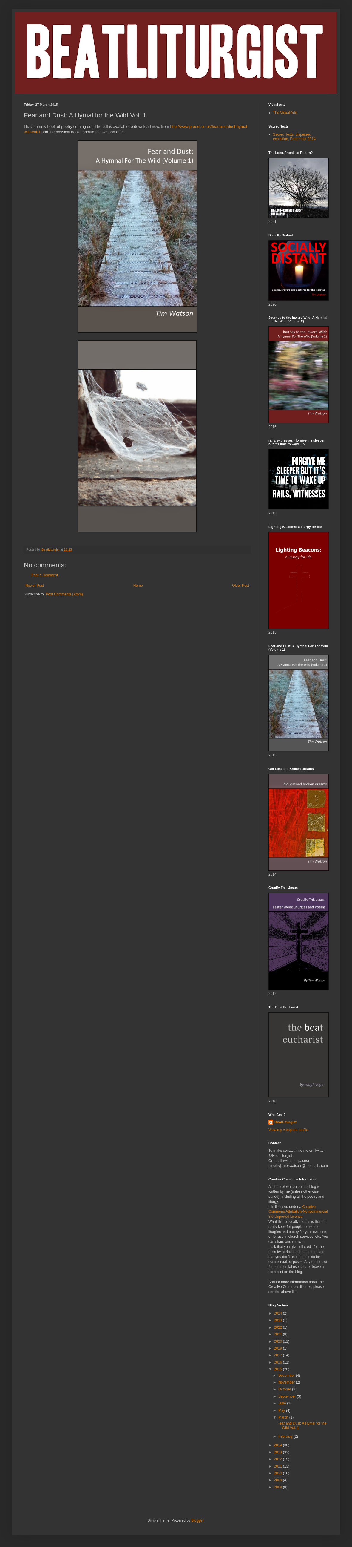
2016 (278, 1362)
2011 (278, 1466)
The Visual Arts (285, 113)
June (282, 1403)
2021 (278, 1334)
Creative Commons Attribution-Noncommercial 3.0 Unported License (298, 1212)
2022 (278, 1327)
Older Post (240, 585)
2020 (278, 1341)
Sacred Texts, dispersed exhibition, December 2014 (294, 136)
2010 (278, 1473)
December (287, 1375)
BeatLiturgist (285, 1122)
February (286, 1436)
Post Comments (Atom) (64, 594)
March (283, 1417)
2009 (278, 1480)
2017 (278, 1355)
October (285, 1389)
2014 (278, 1445)
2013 (278, 1452)
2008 (278, 1487)
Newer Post (34, 585)
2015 (278, 1369)
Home (138, 585)
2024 (278, 1313)
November (287, 1382)
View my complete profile (288, 1130)
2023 (278, 1320)
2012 (278, 1459)
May (282, 1410)
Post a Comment (44, 575)
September (287, 1396)
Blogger (197, 1520)
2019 (278, 1348)
